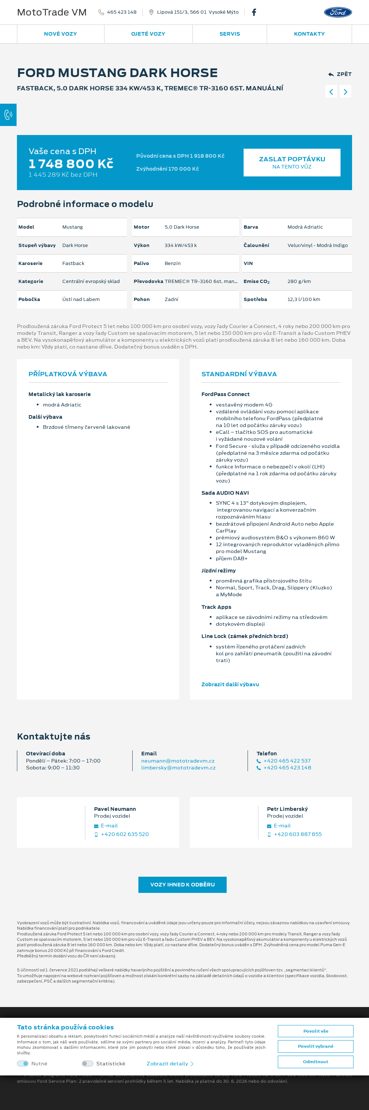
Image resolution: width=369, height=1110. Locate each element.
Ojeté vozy (148, 33)
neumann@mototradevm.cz (177, 760)
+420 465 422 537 (284, 761)
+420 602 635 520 (121, 834)
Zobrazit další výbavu (230, 684)
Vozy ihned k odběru (182, 884)
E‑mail (106, 825)
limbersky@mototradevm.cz (178, 767)
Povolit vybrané (315, 1046)
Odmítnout (315, 1062)
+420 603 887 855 (294, 834)
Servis (229, 33)
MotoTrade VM (52, 12)
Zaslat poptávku (292, 162)
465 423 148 (122, 12)
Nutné (39, 1063)
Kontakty (309, 33)
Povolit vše (315, 1031)
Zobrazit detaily (171, 1063)
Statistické (110, 1063)
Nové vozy (60, 33)
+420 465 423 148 (284, 767)
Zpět (340, 74)
